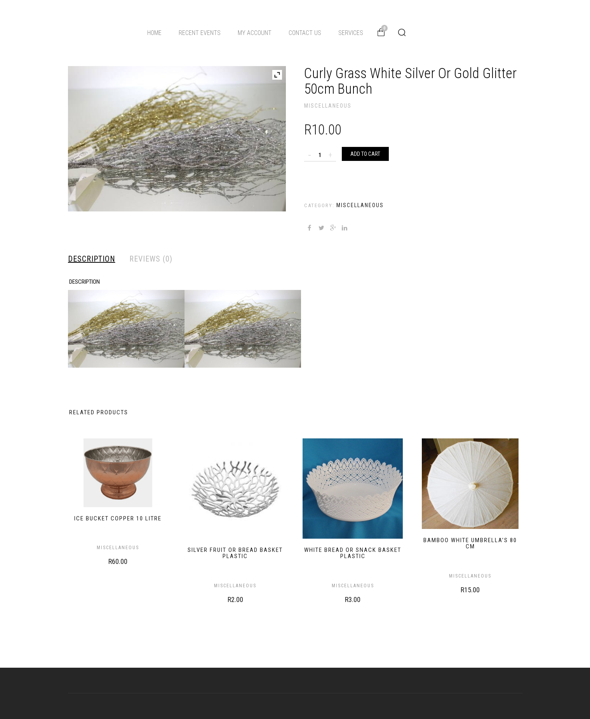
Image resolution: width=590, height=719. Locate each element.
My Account (255, 33)
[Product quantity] (320, 155)
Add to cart (365, 154)
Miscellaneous (328, 105)
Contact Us (305, 33)
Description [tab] (91, 259)
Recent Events (200, 33)
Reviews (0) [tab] (150, 259)
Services (350, 33)
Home (154, 33)
